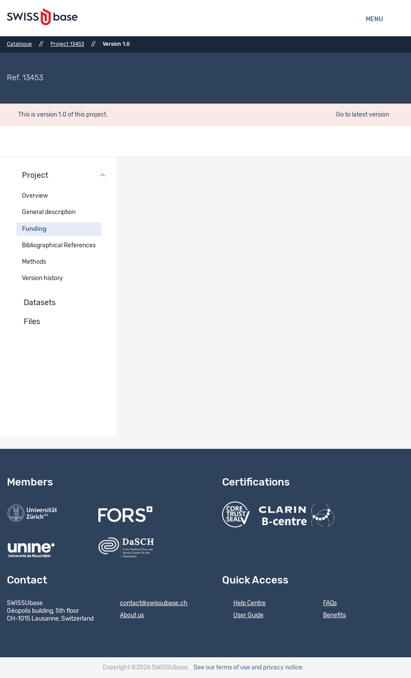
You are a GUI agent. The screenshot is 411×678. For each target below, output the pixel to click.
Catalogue (19, 44)
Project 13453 (67, 44)
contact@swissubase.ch (148, 603)
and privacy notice (276, 668)
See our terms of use (222, 668)
